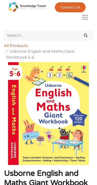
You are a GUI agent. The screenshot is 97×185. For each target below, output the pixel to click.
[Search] (85, 35)
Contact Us (70, 7)
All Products (16, 45)
